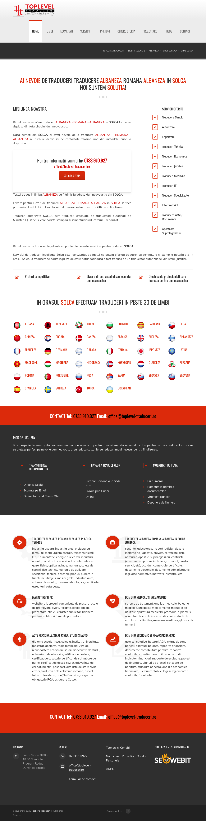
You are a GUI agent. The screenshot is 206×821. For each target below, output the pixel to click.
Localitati (66, 31)
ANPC (110, 769)
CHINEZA (30, 336)
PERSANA (185, 362)
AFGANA (29, 324)
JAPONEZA (154, 349)
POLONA (29, 375)
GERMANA (61, 349)
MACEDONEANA (33, 362)
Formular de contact (82, 779)
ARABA (90, 324)
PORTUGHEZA (63, 375)
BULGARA (123, 324)
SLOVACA (154, 375)
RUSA (90, 375)
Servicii (86, 31)
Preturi (105, 31)
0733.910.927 (84, 415)
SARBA (121, 375)
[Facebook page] (128, 811)
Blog (169, 31)
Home (35, 31)
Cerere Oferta (126, 31)
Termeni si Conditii (118, 747)
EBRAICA (122, 336)
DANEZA (91, 336)
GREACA (91, 349)
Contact (185, 31)
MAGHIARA (62, 362)
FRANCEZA (30, 349)
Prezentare (151, 31)
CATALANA (154, 324)
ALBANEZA (61, 324)
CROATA (60, 336)
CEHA (183, 324)
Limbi (50, 31)
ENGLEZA (154, 336)
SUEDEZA (61, 388)
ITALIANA (123, 349)
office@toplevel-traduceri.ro (132, 415)
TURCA (90, 388)
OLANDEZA (154, 362)
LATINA (183, 349)
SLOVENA (185, 375)
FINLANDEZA (186, 336)
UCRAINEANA (125, 388)
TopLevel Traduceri (41, 811)
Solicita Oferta (72, 176)
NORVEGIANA (125, 362)
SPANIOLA (30, 388)
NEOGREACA (94, 362)
